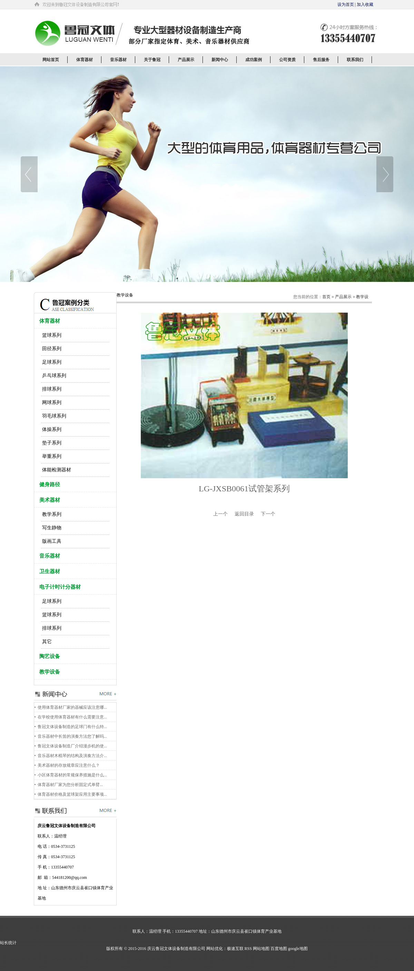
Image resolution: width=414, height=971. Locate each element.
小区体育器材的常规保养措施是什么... (72, 775)
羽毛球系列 (54, 416)
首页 (326, 296)
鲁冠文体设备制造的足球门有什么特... (72, 726)
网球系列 (51, 402)
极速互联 (235, 948)
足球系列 (51, 362)
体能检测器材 (56, 469)
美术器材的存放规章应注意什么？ (69, 765)
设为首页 (345, 4)
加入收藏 (365, 4)
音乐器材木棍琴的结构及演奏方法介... (72, 755)
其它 (47, 641)
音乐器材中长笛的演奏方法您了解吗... (72, 736)
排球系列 (51, 389)
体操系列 (51, 429)
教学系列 (51, 514)
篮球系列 (51, 335)
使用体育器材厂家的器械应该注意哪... (72, 707)
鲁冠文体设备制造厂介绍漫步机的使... (72, 746)
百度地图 (278, 948)
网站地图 (261, 948)
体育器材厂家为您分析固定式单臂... (70, 784)
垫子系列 (51, 442)
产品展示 (343, 296)
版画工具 (51, 541)
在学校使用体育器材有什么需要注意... (72, 717)
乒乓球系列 (54, 375)
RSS (248, 948)
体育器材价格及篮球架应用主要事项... (72, 794)
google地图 (298, 948)
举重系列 (51, 456)
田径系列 (51, 348)
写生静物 (51, 527)
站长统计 (8, 942)
